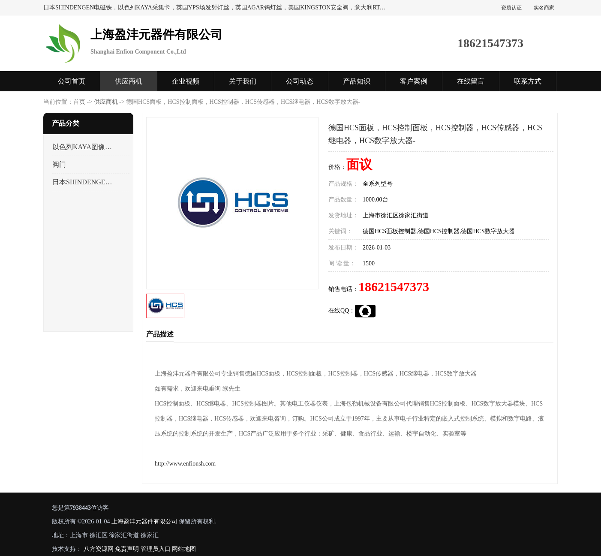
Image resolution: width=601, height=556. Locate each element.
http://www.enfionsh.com (185, 463)
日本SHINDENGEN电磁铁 (83, 182)
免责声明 (127, 549)
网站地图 (184, 549)
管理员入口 (156, 549)
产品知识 (356, 81)
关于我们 (242, 81)
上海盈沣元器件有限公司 (144, 521)
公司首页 (71, 81)
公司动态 (299, 81)
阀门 (59, 164)
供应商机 (128, 81)
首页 (79, 102)
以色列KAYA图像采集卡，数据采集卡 (83, 146)
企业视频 (185, 81)
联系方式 (527, 81)
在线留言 (470, 81)
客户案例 (413, 81)
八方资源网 (99, 549)
